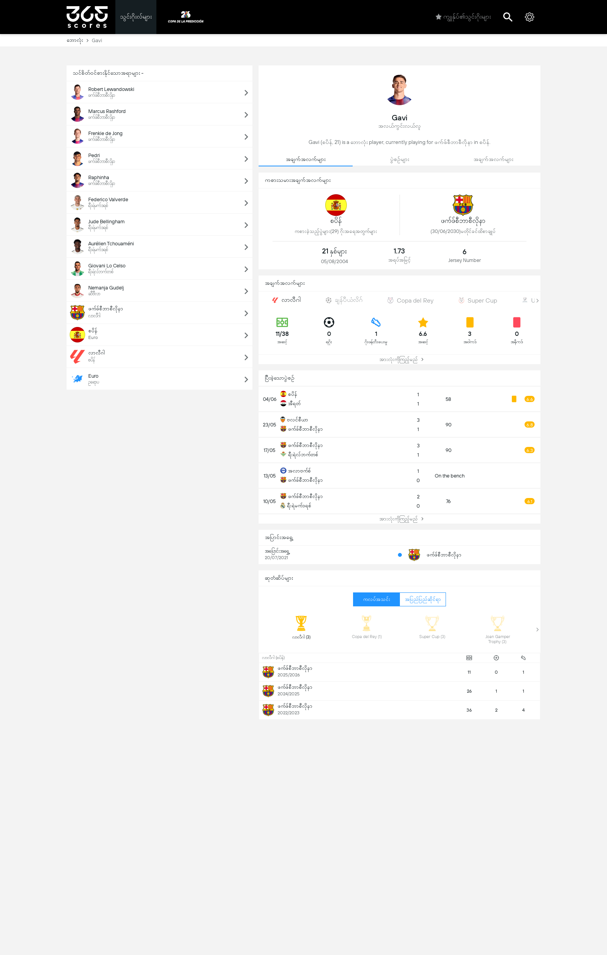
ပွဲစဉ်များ (399, 159)
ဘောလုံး (79, 40)
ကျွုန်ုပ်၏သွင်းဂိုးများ (463, 17)
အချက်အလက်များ (306, 159)
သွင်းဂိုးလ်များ (136, 16)
